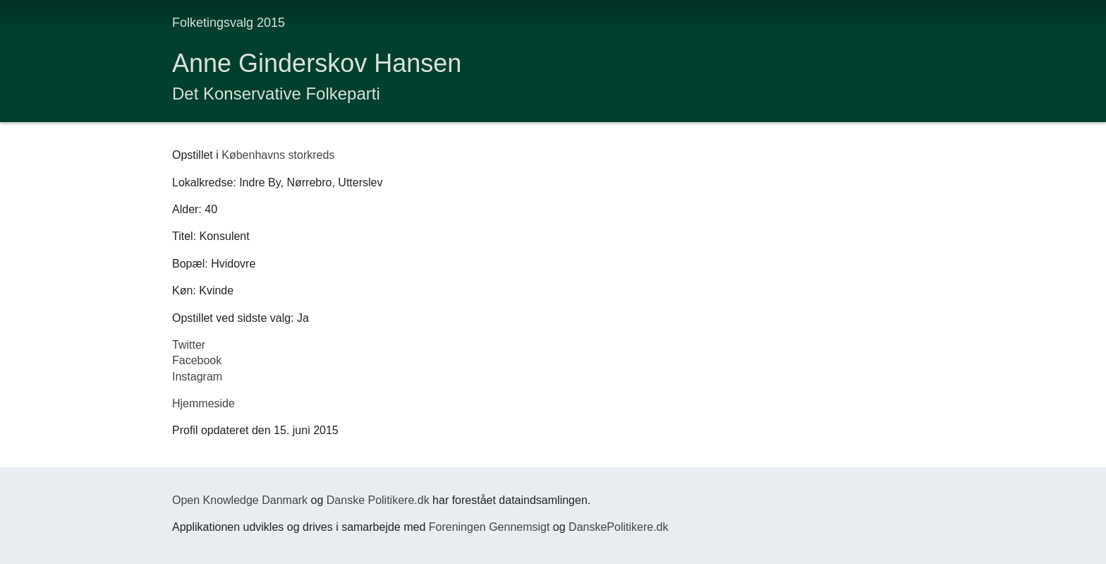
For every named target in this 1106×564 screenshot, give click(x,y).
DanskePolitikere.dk (618, 527)
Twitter (188, 345)
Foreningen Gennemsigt (489, 527)
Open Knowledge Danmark (240, 500)
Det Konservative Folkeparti (276, 93)
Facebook (196, 360)
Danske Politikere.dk (378, 500)
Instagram (197, 377)
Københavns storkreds (277, 155)
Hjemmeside (203, 403)
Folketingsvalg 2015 (228, 23)
